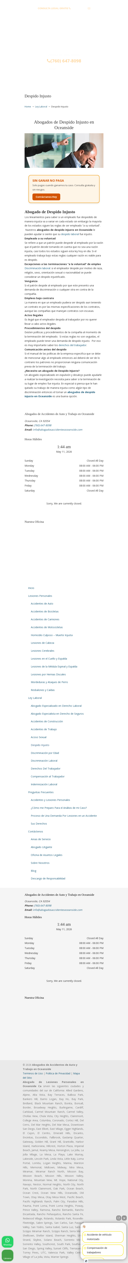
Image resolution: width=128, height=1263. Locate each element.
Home (28, 106)
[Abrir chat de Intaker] (86, 1261)
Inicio (31, 588)
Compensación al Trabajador (48, 776)
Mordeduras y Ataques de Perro (49, 682)
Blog (33, 870)
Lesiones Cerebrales (42, 650)
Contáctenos (35, 831)
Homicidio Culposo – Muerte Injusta (52, 635)
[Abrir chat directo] (118, 1217)
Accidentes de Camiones (45, 619)
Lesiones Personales (40, 596)
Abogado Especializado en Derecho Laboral (56, 705)
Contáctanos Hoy (46, 197)
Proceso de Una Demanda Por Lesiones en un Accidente (64, 815)
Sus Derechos (39, 823)
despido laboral (70, 234)
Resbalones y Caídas (43, 690)
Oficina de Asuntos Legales (46, 855)
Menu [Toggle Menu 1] (30, 79)
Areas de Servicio (41, 839)
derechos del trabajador (72, 345)
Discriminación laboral (37, 268)
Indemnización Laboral (44, 784)
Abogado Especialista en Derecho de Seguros (57, 713)
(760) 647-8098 (79, 8)
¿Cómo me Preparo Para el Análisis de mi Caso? (59, 807)
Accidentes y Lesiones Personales (50, 800)
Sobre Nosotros (40, 863)
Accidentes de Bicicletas (45, 611)
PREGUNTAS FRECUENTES (64, 2)
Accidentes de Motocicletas (47, 627)
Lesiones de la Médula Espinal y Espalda (54, 666)
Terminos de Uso (33, 1073)
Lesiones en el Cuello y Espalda (49, 658)
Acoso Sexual (38, 737)
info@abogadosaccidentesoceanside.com (64, 14)
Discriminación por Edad (45, 753)
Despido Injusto (40, 745)
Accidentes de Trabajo (44, 729)
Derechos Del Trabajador (45, 768)
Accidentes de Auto (42, 603)
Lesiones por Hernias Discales (48, 674)
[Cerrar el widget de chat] (124, 1217)
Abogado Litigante (41, 847)
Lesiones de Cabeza (42, 643)
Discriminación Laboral (44, 760)
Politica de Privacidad (58, 1073)
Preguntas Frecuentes (41, 792)
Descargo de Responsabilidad (48, 878)
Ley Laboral (41, 106)
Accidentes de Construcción (47, 721)
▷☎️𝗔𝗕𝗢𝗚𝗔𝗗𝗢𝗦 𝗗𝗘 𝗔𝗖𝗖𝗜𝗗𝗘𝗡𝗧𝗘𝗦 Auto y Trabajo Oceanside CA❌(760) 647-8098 (64, 38)
